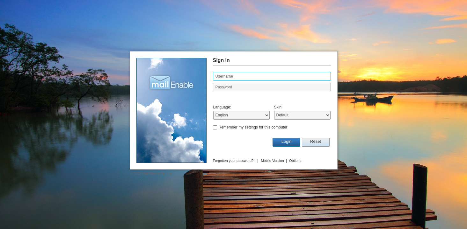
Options (295, 161)
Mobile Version (272, 161)
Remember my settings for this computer (253, 127)
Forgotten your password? (233, 161)
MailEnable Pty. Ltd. (157, 174)
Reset (315, 141)
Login (286, 141)
